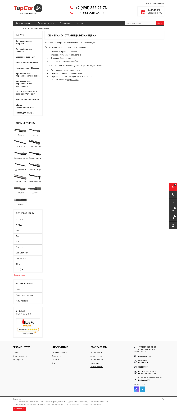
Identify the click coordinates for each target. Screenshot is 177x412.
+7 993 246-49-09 (91, 12)
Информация (60, 345)
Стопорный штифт (35, 141)
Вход (148, 2)
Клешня (20, 129)
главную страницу (69, 71)
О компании (65, 21)
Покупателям (98, 345)
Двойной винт (20, 164)
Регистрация (158, 2)
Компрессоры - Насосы (28, 66)
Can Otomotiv (22, 251)
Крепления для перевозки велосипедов (28, 72)
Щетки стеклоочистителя (28, 104)
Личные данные (96, 358)
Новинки (20, 288)
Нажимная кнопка (21, 153)
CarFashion (21, 256)
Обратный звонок (144, 350)
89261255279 (143, 361)
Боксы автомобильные (28, 60)
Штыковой (20, 141)
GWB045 (35, 187)
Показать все (19, 273)
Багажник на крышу (28, 55)
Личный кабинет (96, 350)
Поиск (159, 21)
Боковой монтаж (35, 176)
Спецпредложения (24, 293)
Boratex (19, 245)
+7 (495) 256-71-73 (91, 7)
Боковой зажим (35, 153)
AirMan (19, 223)
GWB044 (20, 187)
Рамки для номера (28, 111)
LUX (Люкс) (21, 267)
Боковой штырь (35, 164)
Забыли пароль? (96, 365)
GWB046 (20, 199)
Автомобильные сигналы (28, 48)
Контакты (80, 21)
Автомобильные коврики (28, 40)
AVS (17, 240)
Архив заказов (96, 354)
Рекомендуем (21, 345)
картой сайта (73, 78)
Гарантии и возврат (24, 21)
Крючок (35, 129)
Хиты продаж (22, 299)
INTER (18, 262)
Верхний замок (20, 176)
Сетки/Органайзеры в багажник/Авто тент (28, 90)
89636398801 (143, 358)
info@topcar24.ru (144, 354)
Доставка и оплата (46, 21)
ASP (18, 229)
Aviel (18, 234)
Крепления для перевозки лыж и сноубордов (28, 81)
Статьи (54, 361)
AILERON (19, 217)
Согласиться (19, 409)
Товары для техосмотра (28, 97)
